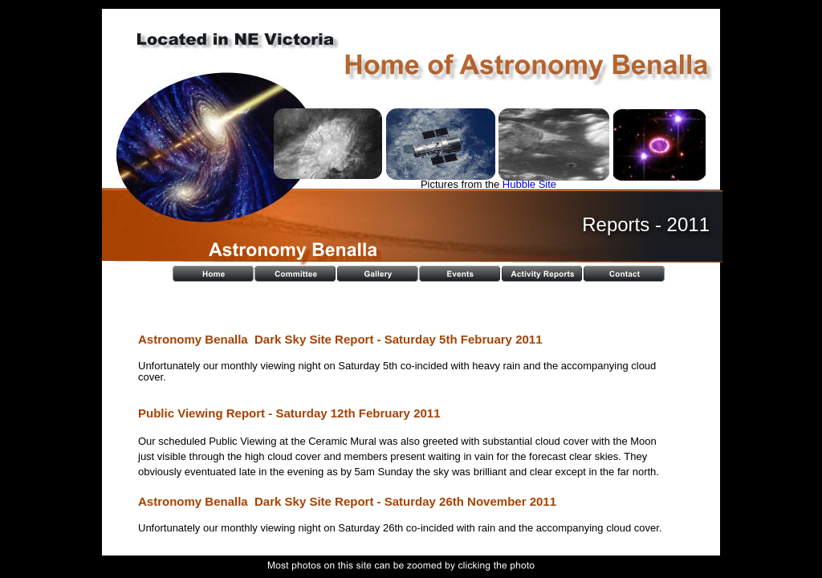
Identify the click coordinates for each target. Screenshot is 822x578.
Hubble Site (529, 184)
